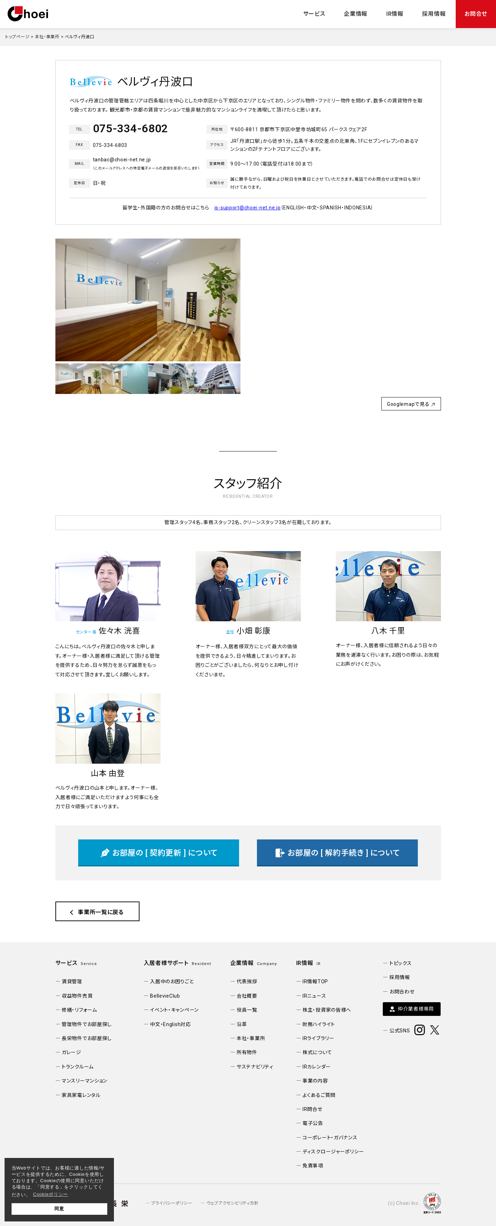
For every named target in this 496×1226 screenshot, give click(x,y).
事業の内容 (315, 1081)
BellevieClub (165, 996)
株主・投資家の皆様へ (327, 1010)
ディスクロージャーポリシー (333, 1151)
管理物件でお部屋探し (87, 1024)
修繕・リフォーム (79, 1010)
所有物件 (247, 1052)
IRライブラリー (318, 1038)
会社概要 (247, 996)
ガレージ (71, 1052)
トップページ (17, 36)
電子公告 (313, 1123)
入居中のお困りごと (171, 981)
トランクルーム (78, 1067)
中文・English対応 (170, 1024)
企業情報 (355, 14)
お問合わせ (402, 991)
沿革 (242, 1024)
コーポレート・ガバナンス (330, 1137)
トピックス (400, 963)
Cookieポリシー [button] (50, 1194)
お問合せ (475, 14)
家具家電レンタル (81, 1095)
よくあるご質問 (319, 1095)
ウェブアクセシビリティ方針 (232, 1203)
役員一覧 (247, 1010)
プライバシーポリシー (171, 1203)
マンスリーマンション (84, 1081)
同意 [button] (59, 1208)
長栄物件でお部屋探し (87, 1038)
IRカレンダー (317, 1067)
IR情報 (394, 14)
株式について (317, 1052)
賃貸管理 (72, 981)
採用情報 (434, 14)
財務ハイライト (319, 1024)
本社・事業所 (47, 36)
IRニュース (314, 996)
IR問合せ (312, 1109)
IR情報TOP (315, 981)
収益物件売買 (77, 996)
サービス (314, 14)
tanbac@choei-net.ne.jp (122, 159)
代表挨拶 (247, 981)
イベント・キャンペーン (174, 1010)
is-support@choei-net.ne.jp (248, 207)
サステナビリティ (255, 1067)
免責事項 (313, 1165)
